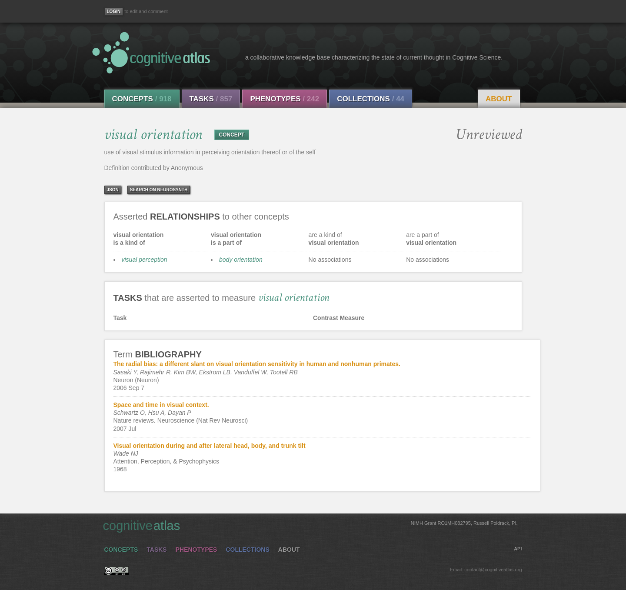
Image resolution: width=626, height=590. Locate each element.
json (113, 189)
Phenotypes (284, 99)
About (499, 99)
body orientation (241, 259)
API (518, 548)
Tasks (211, 99)
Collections (370, 99)
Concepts (142, 99)
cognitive (310, 525)
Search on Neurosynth (159, 189)
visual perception (144, 259)
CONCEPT (232, 135)
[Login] (113, 11)
